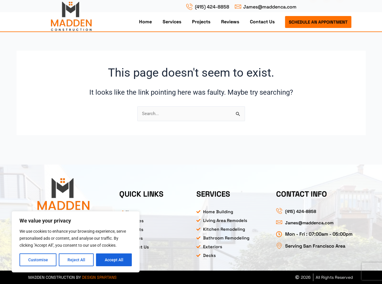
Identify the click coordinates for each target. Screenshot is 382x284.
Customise (38, 259)
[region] (76, 241)
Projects (201, 22)
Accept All (114, 259)
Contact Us (262, 22)
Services (172, 22)
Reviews (230, 22)
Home (145, 22)
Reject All (76, 259)
